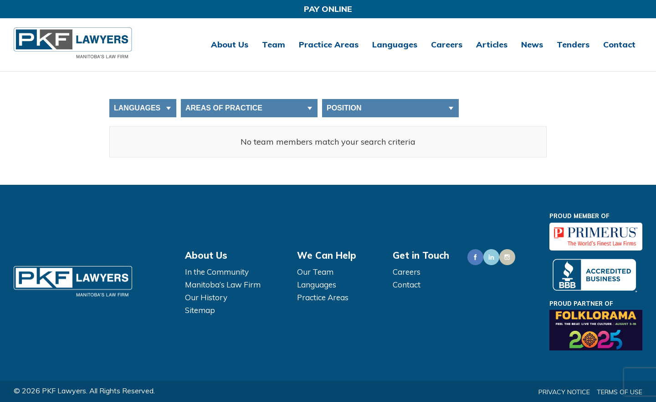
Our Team (315, 272)
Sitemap (200, 310)
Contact (619, 44)
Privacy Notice (564, 392)
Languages (394, 44)
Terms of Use (619, 392)
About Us (229, 44)
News (532, 44)
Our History (206, 297)
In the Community (217, 272)
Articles (491, 44)
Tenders (573, 44)
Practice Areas (329, 44)
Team (273, 44)
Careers (446, 44)
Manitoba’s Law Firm (223, 284)
